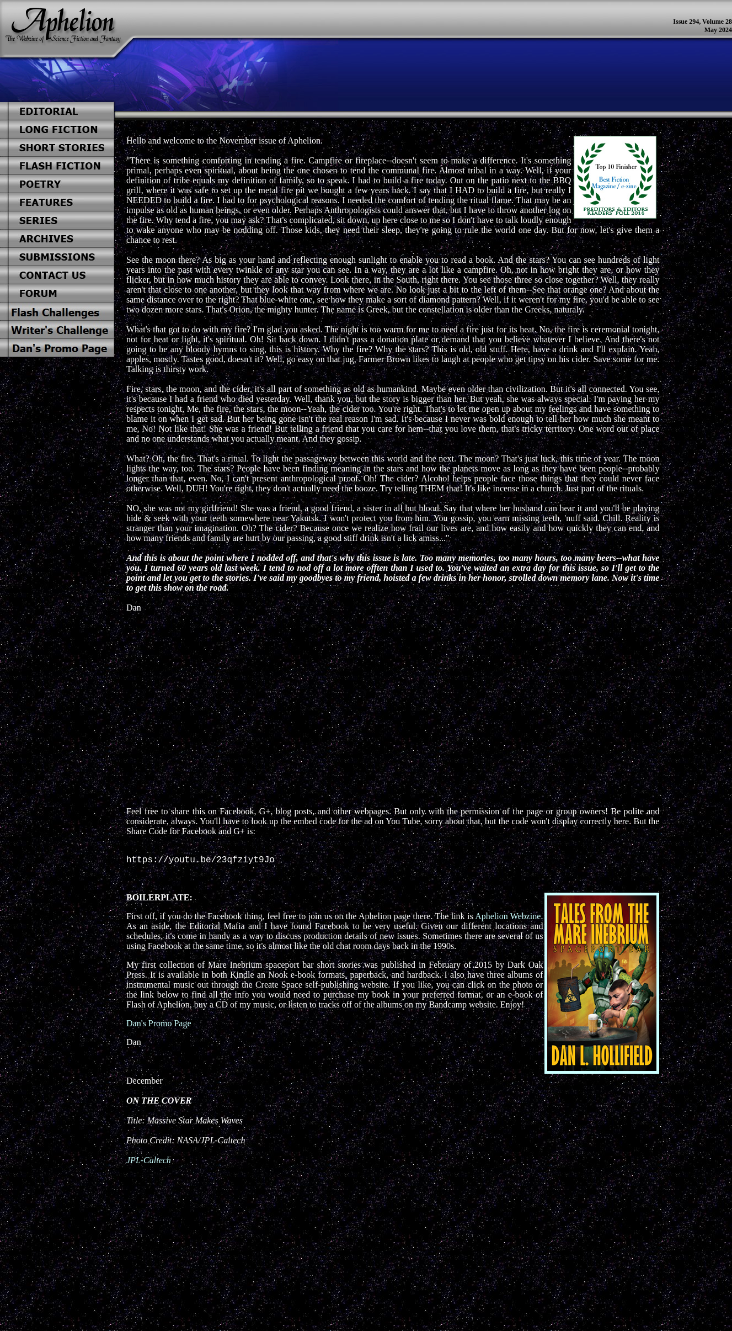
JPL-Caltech (148, 1162)
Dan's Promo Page (158, 1025)
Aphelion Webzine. (509, 918)
